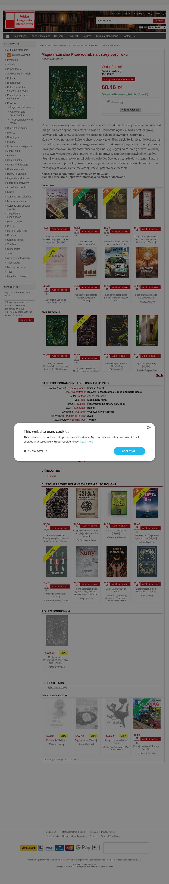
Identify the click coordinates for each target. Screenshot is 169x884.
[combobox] (149, 427)
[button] (35, 451)
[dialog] (84, 442)
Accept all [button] (129, 451)
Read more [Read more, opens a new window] (86, 441)
